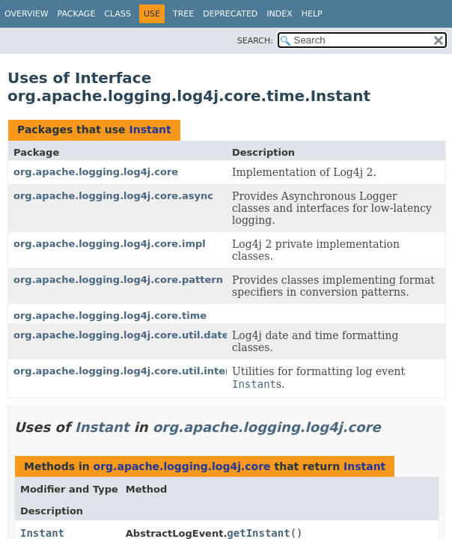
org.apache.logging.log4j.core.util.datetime (133, 335)
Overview (26, 14)
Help (312, 14)
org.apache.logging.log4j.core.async (113, 195)
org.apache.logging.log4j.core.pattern (118, 279)
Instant (150, 129)
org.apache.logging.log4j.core (95, 171)
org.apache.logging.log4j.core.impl (109, 243)
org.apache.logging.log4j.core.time (110, 315)
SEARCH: (255, 41)
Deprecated (230, 14)
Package (77, 14)
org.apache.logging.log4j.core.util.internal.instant (151, 371)
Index (279, 14)
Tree (183, 14)
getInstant (258, 533)
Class (117, 14)
